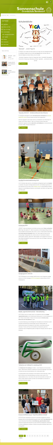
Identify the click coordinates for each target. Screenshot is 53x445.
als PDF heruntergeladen (35, 278)
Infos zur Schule (6, 29)
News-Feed (5, 44)
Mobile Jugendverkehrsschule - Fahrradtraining (31, 311)
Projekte (6, 37)
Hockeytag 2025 (23, 225)
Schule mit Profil (6, 27)
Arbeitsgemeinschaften (9, 34)
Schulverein (5, 42)
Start (8, 15)
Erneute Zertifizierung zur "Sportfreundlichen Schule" (33, 415)
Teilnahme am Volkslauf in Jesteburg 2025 (30, 365)
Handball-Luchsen (37, 186)
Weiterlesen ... (24, 63)
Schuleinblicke (6, 32)
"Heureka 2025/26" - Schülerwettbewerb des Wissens (12, 64)
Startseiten (5, 24)
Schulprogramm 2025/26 (25, 273)
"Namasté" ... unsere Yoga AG (12, 56)
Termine (5, 39)
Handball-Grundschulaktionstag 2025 (12, 72)
